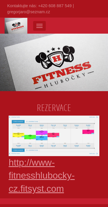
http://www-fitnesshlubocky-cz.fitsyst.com (54, 162)
